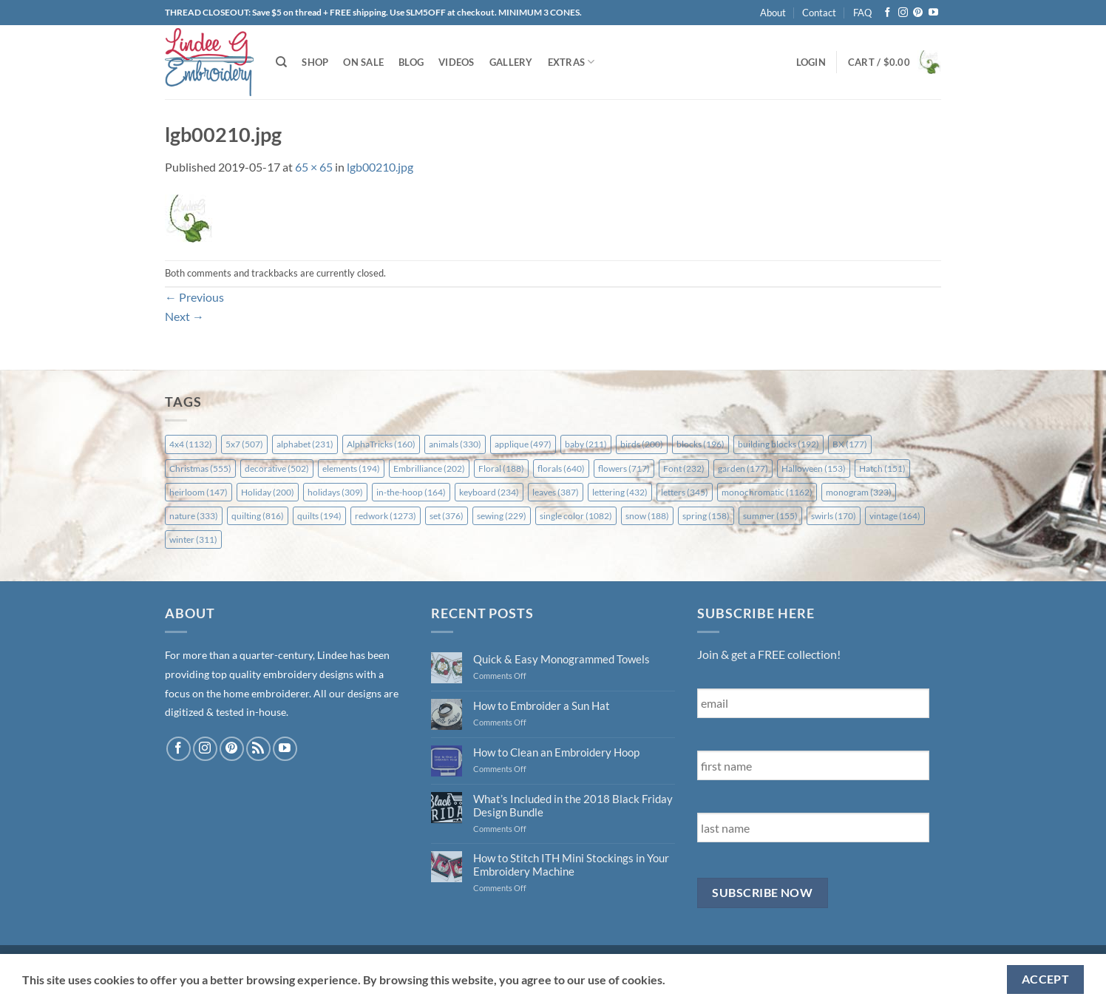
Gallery (511, 62)
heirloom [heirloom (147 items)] (198, 492)
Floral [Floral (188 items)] (501, 468)
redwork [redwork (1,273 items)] (385, 515)
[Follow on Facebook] (887, 12)
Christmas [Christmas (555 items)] (200, 468)
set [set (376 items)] (447, 515)
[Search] (281, 62)
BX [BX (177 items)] (849, 444)
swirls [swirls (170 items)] (833, 515)
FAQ (862, 12)
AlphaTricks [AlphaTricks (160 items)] (381, 444)
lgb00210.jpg (380, 167)
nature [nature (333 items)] (193, 515)
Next (184, 316)
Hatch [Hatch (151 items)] (882, 468)
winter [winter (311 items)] (193, 539)
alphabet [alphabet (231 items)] (304, 444)
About (773, 12)
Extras (571, 62)
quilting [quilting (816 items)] (257, 515)
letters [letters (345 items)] (684, 492)
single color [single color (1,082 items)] (576, 515)
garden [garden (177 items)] (743, 468)
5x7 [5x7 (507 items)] (244, 444)
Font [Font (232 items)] (684, 468)
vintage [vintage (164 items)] (894, 515)
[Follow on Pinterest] (918, 12)
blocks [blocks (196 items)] (700, 444)
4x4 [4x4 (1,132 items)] (190, 444)
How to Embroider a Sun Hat (541, 705)
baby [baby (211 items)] (586, 444)
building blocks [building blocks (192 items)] (778, 444)
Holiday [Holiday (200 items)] (267, 492)
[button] (811, 62)
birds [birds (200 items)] (641, 444)
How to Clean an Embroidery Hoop (556, 752)
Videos (456, 62)
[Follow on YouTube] (933, 12)
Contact (819, 12)
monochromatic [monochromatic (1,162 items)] (767, 492)
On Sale (363, 62)
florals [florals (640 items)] (561, 468)
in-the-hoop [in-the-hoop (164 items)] (411, 492)
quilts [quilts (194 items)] (319, 515)
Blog (411, 62)
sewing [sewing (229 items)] (501, 515)
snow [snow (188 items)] (647, 515)
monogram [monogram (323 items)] (859, 492)
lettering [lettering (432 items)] (620, 492)
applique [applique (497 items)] (523, 444)
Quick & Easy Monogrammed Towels (561, 659)
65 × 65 (314, 167)
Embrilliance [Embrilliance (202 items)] (429, 468)
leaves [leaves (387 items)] (555, 492)
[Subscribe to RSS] (258, 749)
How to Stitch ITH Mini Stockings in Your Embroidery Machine (571, 864)
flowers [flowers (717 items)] (624, 468)
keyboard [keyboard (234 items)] (489, 492)
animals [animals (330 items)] (455, 444)
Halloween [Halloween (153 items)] (813, 468)
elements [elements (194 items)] (351, 468)
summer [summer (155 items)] (770, 515)
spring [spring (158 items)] (706, 515)
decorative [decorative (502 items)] (277, 468)
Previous (194, 297)
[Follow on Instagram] (903, 12)
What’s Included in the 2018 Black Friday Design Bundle (573, 805)
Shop (315, 62)
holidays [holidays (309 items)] (335, 492)
